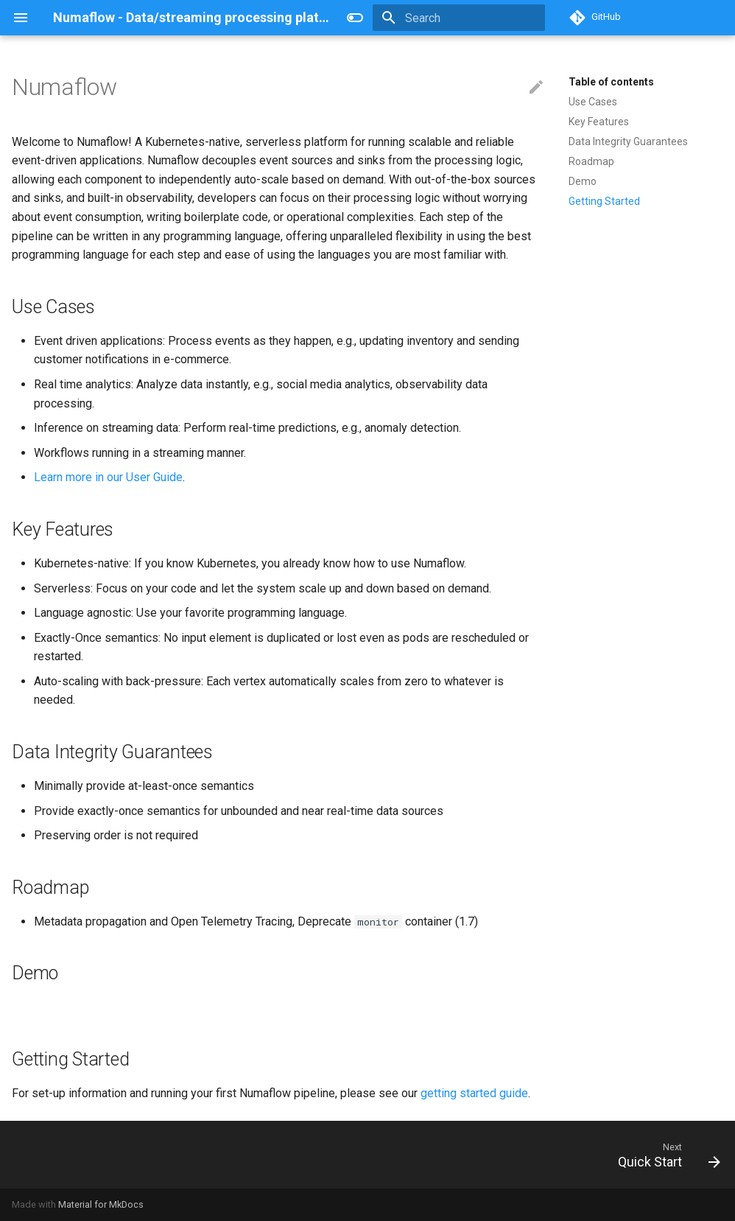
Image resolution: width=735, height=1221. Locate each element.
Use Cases (593, 102)
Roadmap (591, 161)
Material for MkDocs (101, 1204)
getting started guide (474, 1093)
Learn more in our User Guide (108, 477)
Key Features (599, 121)
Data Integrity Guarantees (628, 141)
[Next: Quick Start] (664, 1155)
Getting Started (604, 201)
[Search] (459, 17)
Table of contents (611, 82)
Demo (583, 181)
